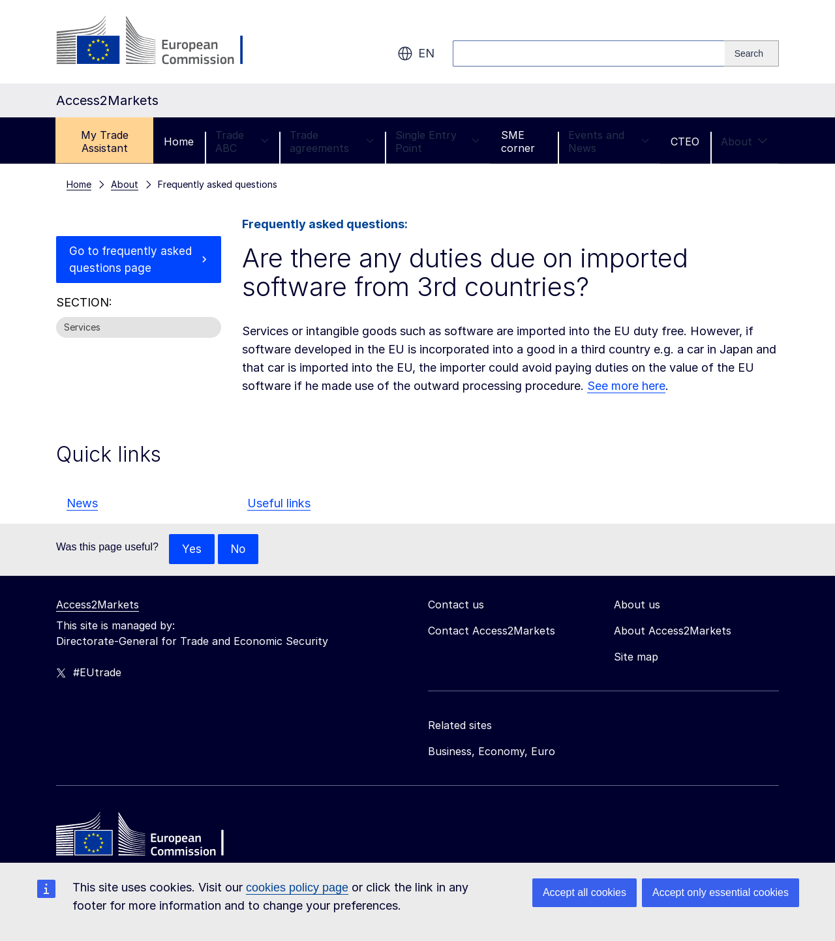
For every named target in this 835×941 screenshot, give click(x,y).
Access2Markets (97, 605)
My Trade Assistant (105, 141)
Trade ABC (241, 141)
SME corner (518, 141)
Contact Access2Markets (491, 631)
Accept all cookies (584, 892)
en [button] (415, 53)
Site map (636, 657)
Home (179, 141)
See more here (626, 386)
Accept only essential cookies (720, 892)
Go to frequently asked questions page (129, 260)
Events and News (608, 141)
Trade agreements (332, 141)
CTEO (685, 141)
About (744, 141)
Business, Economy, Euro (491, 751)
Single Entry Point (437, 141)
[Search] (752, 53)
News (82, 503)
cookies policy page (297, 887)
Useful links (279, 503)
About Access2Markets (672, 631)
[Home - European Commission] (150, 838)
